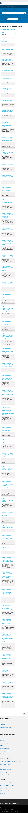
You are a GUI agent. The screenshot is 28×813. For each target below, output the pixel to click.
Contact (4, 801)
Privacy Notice (5, 800)
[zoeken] (25, 13)
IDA (3, 809)
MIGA (9, 809)
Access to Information (22, 800)
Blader (12, 18)
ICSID (12, 809)
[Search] (14, 13)
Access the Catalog (10, 6)
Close (26, 1)
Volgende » (24, 713)
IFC (5, 809)
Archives (3, 6)
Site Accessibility (13, 800)
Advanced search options (8, 29)
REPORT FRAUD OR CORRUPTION (11, 803)
